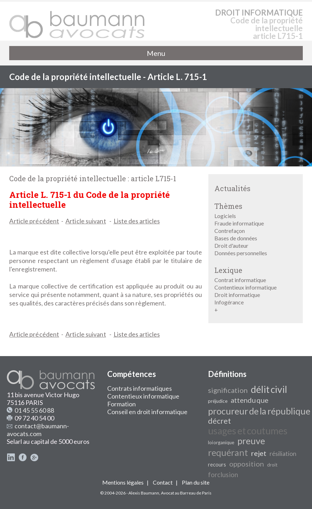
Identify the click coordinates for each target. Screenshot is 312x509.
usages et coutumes (248, 430)
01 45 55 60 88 (34, 410)
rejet (258, 453)
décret (219, 420)
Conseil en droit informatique (147, 412)
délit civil (269, 389)
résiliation (283, 453)
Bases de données (235, 238)
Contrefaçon (229, 230)
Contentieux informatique (245, 287)
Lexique (228, 270)
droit (272, 465)
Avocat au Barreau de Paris (186, 493)
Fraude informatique (239, 223)
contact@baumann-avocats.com (38, 429)
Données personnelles (240, 253)
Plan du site (195, 482)
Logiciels (225, 215)
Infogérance (229, 302)
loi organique (221, 442)
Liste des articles (137, 221)
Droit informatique (237, 294)
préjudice (217, 401)
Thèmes (228, 206)
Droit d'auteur (231, 245)
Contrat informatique (240, 279)
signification (228, 390)
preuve (251, 440)
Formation (121, 404)
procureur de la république (259, 411)
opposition (246, 463)
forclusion (223, 475)
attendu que (249, 400)
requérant (228, 452)
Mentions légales (123, 482)
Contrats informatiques (139, 388)
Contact (163, 482)
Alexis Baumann (143, 493)
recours (217, 465)
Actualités (232, 188)
